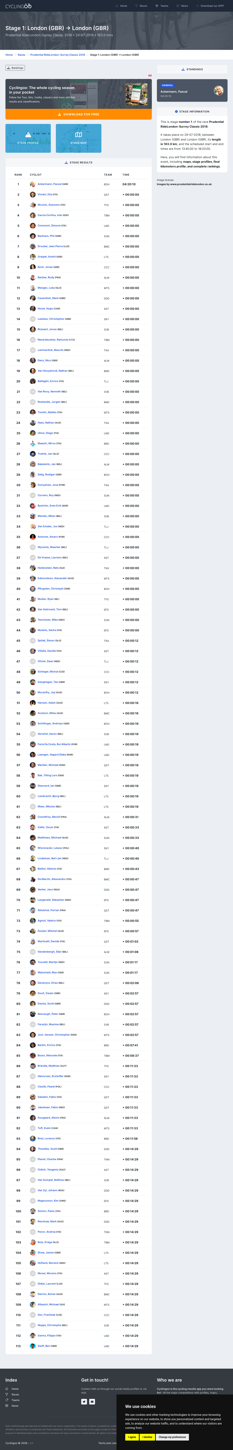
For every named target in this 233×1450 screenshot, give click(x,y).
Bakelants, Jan (47, 463)
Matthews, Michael (49, 837)
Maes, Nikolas (46, 806)
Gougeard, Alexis (48, 1117)
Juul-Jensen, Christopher (54, 1034)
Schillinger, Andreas (50, 723)
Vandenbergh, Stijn (50, 951)
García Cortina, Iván (50, 214)
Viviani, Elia (45, 194)
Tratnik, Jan (45, 453)
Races (21, 54)
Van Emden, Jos (48, 526)
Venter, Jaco (45, 889)
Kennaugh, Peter (48, 1013)
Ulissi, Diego (45, 432)
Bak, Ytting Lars (47, 775)
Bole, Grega (45, 1241)
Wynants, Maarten (49, 546)
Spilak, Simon (46, 640)
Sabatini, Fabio (47, 1096)
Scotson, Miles (47, 712)
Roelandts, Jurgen (49, 401)
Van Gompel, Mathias (51, 1179)
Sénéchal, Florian (48, 909)
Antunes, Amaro (48, 536)
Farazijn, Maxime (48, 1024)
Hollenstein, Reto (48, 567)
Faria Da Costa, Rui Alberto (54, 743)
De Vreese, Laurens (50, 557)
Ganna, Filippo (47, 1335)
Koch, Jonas (45, 266)
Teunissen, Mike (48, 619)
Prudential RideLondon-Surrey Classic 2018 (57, 54)
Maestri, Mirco (47, 443)
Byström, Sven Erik (49, 505)
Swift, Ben (44, 1345)
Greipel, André (47, 256)
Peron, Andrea (47, 1231)
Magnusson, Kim (48, 1200)
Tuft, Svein (44, 1127)
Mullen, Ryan (46, 598)
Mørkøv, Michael (48, 764)
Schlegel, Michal (48, 671)
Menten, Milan (46, 515)
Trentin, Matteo (47, 412)
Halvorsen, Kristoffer (51, 1075)
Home (9, 54)
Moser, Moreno (47, 1273)
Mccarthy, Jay (46, 692)
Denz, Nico (44, 360)
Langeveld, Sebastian (51, 899)
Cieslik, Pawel (46, 1086)
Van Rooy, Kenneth (49, 391)
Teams (15, 1400)
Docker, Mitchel (47, 930)
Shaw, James (46, 1252)
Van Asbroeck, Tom (50, 609)
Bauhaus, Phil (46, 235)
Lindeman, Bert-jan (50, 858)
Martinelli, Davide (48, 941)
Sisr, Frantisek (46, 1314)
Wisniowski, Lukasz (50, 847)
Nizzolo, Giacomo (49, 204)
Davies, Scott (46, 1003)
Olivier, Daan (45, 660)
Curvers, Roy (46, 494)
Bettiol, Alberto (47, 868)
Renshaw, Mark (47, 1221)
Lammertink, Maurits (51, 349)
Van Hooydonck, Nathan (53, 370)
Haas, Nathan (46, 422)
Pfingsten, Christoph (51, 588)
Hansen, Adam (47, 702)
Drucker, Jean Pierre (50, 246)
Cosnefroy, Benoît (49, 816)
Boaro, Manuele (47, 1055)
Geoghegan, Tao (48, 681)
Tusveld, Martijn (48, 961)
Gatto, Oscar (45, 826)
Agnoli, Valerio (47, 920)
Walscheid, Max (47, 972)
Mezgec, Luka (46, 287)
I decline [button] (147, 1437)
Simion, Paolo (46, 1210)
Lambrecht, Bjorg (48, 795)
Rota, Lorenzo (46, 1138)
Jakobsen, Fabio (48, 1107)
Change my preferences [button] (172, 1437)
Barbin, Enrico (46, 1044)
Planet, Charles (47, 1158)
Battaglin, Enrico (48, 380)
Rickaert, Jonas (47, 329)
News (15, 1405)
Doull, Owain (46, 992)
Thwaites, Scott (47, 1148)
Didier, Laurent (47, 1283)
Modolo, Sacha (47, 629)
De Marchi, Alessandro (52, 878)
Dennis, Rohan (47, 1293)
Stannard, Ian (46, 785)
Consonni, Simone (49, 225)
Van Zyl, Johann (48, 1190)
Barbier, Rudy (46, 277)
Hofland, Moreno (48, 1262)
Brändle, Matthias (49, 1065)
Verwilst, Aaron (47, 733)
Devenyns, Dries (48, 982)
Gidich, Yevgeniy (48, 1169)
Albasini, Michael (48, 1304)
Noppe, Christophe (49, 1324)
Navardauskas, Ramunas (53, 339)
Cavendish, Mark (48, 297)
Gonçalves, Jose (48, 484)
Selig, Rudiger (46, 474)
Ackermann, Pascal (50, 183)
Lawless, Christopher (51, 318)
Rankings (15, 67)
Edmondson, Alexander (52, 577)
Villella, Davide (47, 650)
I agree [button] (132, 1437)
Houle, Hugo (45, 308)
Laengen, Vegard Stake (52, 754)
